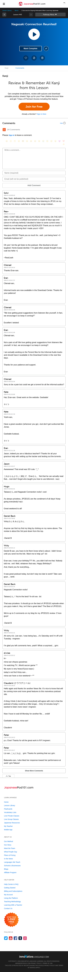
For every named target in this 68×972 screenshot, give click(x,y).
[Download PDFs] (42, 58)
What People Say (10, 852)
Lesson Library (7, 10)
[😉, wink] (39, 141)
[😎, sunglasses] (23, 141)
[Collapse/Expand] (34, 123)
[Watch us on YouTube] (11, 938)
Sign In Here (41, 114)
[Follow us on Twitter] (6, 938)
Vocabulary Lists (10, 812)
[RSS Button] (4, 129)
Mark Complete (30, 48)
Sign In (11, 135)
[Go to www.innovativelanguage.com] (34, 956)
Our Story (7, 845)
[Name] (34, 173)
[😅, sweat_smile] (35, 141)
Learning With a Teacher (13, 905)
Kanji (6, 68)
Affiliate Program (10, 872)
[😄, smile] (7, 141)
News (16, 10)
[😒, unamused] (19, 141)
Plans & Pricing (9, 855)
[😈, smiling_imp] (59, 141)
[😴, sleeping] (51, 141)
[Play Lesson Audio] (34, 34)
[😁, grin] (15, 141)
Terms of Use (48, 963)
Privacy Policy (36, 963)
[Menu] (4, 4)
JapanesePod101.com (22, 963)
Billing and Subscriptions (13, 891)
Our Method (8, 841)
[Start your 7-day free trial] (11, 919)
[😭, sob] (43, 141)
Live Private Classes (11, 816)
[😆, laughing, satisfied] (31, 141)
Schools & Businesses (12, 866)
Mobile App (8, 830)
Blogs (6, 869)
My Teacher (8, 826)
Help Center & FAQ (11, 884)
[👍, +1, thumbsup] (64, 144)
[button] (64, 4)
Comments (20, 68)
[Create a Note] (34, 58)
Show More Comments (34, 771)
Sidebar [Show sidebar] (50, 14)
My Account (8, 895)
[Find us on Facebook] (15, 938)
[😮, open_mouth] (55, 141)
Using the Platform (11, 898)
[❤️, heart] (64, 141)
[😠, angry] (27, 141)
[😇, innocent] (47, 141)
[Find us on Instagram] (25, 938)
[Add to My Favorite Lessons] (25, 58)
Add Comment (34, 185)
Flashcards (8, 809)
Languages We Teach (12, 862)
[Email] (34, 179)
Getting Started (9, 888)
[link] (4, 14)
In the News (8, 859)
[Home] (32, 6)
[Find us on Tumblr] (20, 938)
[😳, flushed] (11, 141)
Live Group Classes (11, 819)
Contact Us (8, 908)
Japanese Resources (12, 823)
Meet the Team (9, 848)
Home (6, 802)
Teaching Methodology (12, 901)
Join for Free (34, 106)
